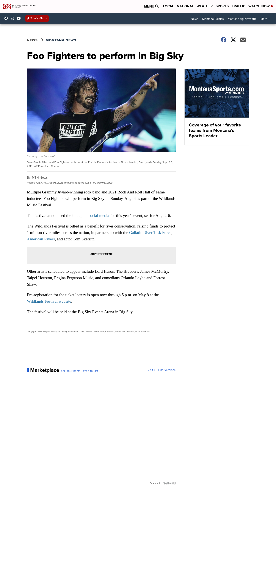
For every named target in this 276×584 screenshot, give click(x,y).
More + (265, 19)
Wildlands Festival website (49, 301)
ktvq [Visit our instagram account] (13, 18)
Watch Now (260, 6)
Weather (205, 6)
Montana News (61, 40)
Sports (222, 6)
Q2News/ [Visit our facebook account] (7, 18)
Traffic (238, 6)
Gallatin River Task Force (150, 232)
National (185, 6)
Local (168, 6)
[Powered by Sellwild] (169, 483)
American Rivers (41, 239)
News (194, 19)
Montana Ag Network (242, 19)
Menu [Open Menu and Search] (151, 6)
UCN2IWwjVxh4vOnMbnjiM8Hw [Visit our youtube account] (20, 18)
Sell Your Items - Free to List (79, 370)
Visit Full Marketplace (161, 370)
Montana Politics (213, 19)
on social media (96, 215)
